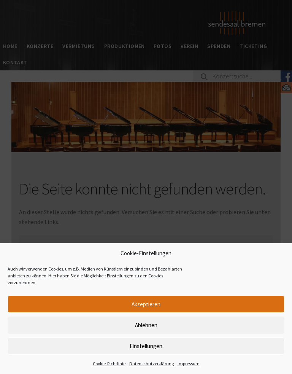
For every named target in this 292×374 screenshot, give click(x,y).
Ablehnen (146, 325)
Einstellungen (146, 346)
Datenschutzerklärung (151, 363)
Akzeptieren (146, 304)
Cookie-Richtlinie (109, 363)
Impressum (189, 363)
